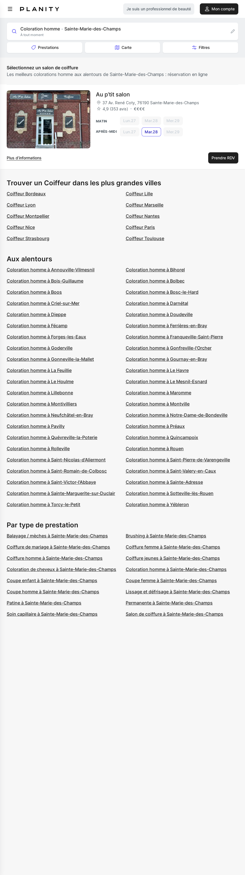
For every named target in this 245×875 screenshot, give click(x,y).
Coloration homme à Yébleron (157, 504)
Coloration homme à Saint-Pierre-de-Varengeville (178, 460)
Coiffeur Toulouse (145, 238)
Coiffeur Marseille (144, 205)
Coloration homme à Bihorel (155, 269)
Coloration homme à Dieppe (36, 314)
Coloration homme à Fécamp (37, 325)
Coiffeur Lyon (21, 205)
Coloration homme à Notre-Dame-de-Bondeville (176, 415)
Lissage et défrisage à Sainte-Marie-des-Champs (178, 591)
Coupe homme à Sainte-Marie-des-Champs (53, 591)
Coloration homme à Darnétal (157, 303)
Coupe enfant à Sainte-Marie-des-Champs (52, 580)
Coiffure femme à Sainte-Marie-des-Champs (173, 547)
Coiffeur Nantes (143, 216)
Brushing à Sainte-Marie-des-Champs (166, 536)
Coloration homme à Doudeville (159, 314)
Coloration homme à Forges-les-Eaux (46, 337)
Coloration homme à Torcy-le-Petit (43, 504)
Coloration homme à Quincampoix (162, 437)
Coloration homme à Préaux (155, 426)
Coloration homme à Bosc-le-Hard (162, 292)
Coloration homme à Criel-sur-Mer (43, 303)
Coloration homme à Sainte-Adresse (164, 482)
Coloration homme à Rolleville (38, 448)
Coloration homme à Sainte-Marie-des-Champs (176, 569)
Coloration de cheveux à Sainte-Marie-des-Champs (61, 569)
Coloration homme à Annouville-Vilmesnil (50, 269)
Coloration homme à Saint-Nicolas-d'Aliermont (56, 460)
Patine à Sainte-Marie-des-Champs (44, 603)
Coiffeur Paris (140, 227)
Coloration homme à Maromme (158, 392)
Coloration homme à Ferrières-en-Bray (166, 325)
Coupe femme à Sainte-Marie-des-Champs (171, 580)
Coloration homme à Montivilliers (42, 404)
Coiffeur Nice (21, 227)
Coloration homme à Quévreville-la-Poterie (52, 437)
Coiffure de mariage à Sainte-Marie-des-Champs (58, 547)
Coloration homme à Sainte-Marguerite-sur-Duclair (61, 493)
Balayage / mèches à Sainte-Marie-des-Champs (57, 536)
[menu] (10, 9)
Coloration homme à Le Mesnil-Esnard (166, 381)
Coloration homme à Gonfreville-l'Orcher (169, 348)
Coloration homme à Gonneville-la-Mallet (50, 359)
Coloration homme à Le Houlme (40, 381)
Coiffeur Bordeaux (26, 193)
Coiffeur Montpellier (28, 216)
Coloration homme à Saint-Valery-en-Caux (171, 471)
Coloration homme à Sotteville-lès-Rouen (170, 493)
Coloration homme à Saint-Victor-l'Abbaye (51, 482)
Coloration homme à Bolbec (155, 281)
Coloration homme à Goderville (39, 348)
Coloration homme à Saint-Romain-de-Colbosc (57, 471)
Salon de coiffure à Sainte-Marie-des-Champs (174, 614)
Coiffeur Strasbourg (28, 238)
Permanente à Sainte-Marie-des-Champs (169, 603)
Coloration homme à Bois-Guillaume (45, 281)
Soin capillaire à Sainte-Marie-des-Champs (52, 614)
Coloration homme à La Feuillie (39, 370)
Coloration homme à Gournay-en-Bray (166, 359)
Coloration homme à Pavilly (36, 426)
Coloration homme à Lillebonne (40, 392)
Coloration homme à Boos (34, 292)
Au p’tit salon (113, 94)
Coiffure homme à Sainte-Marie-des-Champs (55, 558)
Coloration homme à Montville (158, 404)
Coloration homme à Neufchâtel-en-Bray (50, 415)
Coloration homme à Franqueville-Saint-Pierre (174, 337)
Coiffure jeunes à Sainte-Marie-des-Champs (173, 558)
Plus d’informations (24, 157)
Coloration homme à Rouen (155, 448)
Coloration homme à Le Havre (157, 370)
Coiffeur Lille (139, 193)
